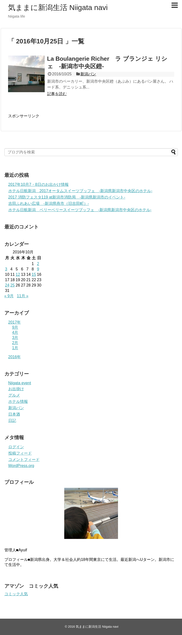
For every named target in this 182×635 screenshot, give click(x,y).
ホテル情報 (18, 401)
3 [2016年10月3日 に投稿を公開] (6, 269)
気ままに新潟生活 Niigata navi (58, 7)
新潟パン (88, 74)
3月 (15, 338)
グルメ (14, 395)
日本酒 (14, 414)
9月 (15, 327)
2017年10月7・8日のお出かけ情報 (38, 184)
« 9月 (9, 296)
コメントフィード (24, 459)
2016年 (14, 357)
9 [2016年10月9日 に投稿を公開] (38, 269)
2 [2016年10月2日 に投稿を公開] (38, 264)
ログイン (16, 447)
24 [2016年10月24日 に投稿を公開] (7, 285)
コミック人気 (16, 594)
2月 (15, 343)
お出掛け (16, 389)
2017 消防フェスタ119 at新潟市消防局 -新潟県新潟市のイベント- (66, 197)
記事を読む (57, 94)
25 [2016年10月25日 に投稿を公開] (12, 285)
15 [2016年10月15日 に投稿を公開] (34, 274)
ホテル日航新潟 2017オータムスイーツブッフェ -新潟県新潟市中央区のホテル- (80, 191)
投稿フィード (20, 453)
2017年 (14, 322)
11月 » (22, 296)
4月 (15, 332)
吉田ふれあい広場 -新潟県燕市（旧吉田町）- (48, 203)
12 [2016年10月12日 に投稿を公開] (18, 274)
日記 (12, 420)
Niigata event (19, 383)
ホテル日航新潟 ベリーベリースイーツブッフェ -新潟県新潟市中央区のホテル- (80, 210)
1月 (15, 348)
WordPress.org (21, 466)
